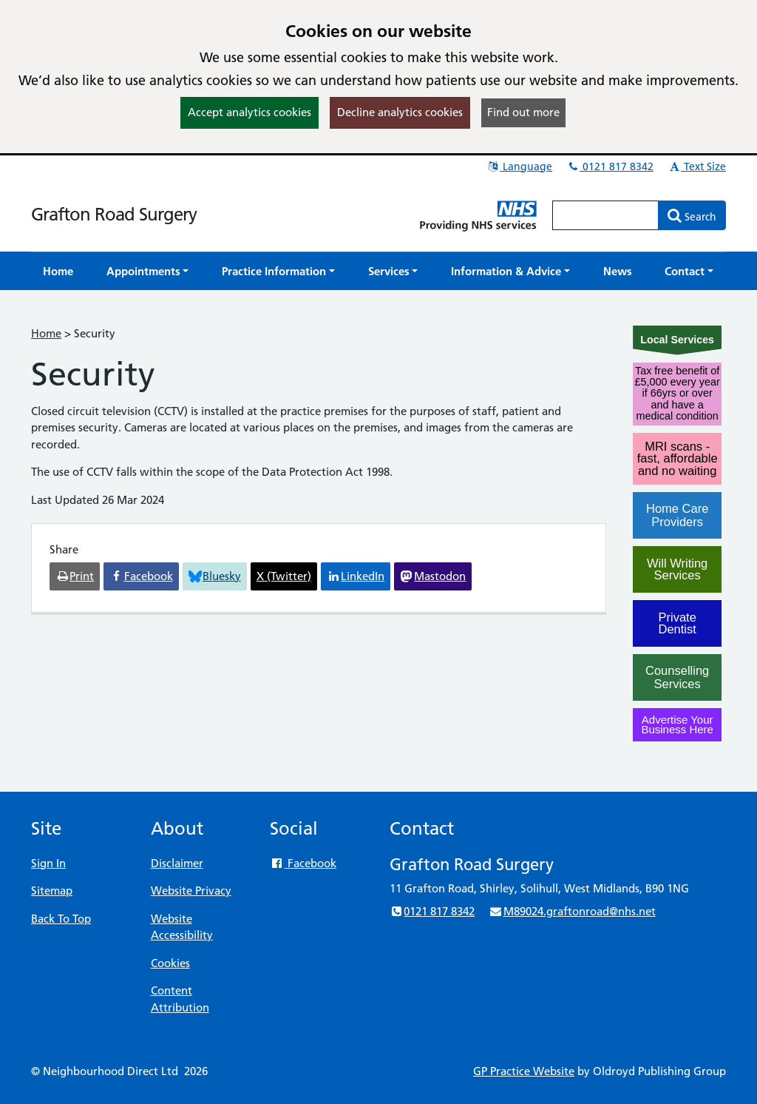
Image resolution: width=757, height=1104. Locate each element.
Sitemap (51, 890)
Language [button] (519, 166)
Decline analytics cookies (400, 112)
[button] (148, 271)
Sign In (48, 863)
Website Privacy (191, 890)
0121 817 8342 (610, 166)
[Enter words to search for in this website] (605, 215)
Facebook (303, 863)
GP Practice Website (523, 1071)
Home (46, 333)
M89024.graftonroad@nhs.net (572, 911)
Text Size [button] (697, 166)
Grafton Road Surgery (114, 214)
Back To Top (61, 919)
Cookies (170, 963)
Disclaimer (177, 863)
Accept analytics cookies (249, 112)
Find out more (523, 112)
